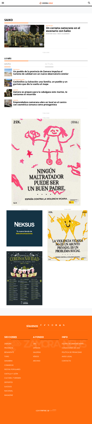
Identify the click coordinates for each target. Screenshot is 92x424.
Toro (6, 356)
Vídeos (36, 356)
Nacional (8, 391)
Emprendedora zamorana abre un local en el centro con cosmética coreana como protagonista (39, 103)
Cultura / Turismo (12, 378)
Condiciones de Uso (71, 348)
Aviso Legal (67, 356)
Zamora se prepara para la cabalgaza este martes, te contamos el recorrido (40, 93)
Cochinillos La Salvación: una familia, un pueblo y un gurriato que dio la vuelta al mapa (40, 82)
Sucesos (8, 386)
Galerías (37, 352)
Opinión (36, 348)
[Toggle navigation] (3, 3)
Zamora (7, 343)
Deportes (8, 382)
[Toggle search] (89, 3)
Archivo (36, 361)
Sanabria (8, 361)
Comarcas (9, 365)
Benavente (9, 352)
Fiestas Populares (12, 369)
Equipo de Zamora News (72, 343)
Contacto (66, 361)
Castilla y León (11, 374)
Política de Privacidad (72, 352)
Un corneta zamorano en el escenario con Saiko (63, 29)
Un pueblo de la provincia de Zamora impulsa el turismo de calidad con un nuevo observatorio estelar (41, 72)
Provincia (8, 348)
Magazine (8, 395)
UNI (34, 343)
